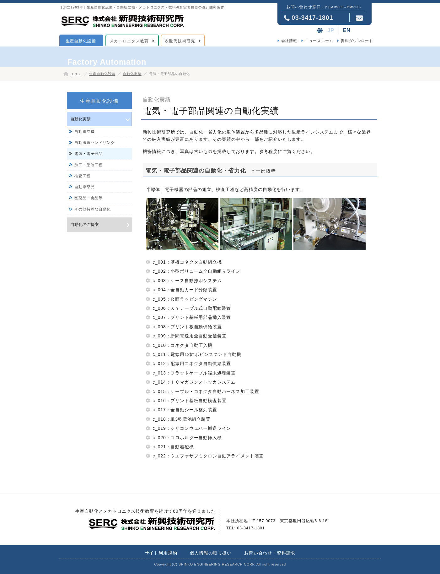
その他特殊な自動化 (92, 209)
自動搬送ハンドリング (94, 142)
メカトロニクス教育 (129, 41)
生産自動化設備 (81, 41)
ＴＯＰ (76, 74)
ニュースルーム (319, 41)
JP (330, 30)
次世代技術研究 (180, 41)
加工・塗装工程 (88, 165)
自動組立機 (84, 131)
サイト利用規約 (161, 552)
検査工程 (82, 176)
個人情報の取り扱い (211, 552)
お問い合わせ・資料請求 (269, 552)
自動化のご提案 (84, 224)
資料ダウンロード (357, 41)
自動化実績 (132, 74)
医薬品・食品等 (88, 198)
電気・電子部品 (88, 153)
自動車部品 (84, 187)
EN (347, 30)
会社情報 (289, 41)
